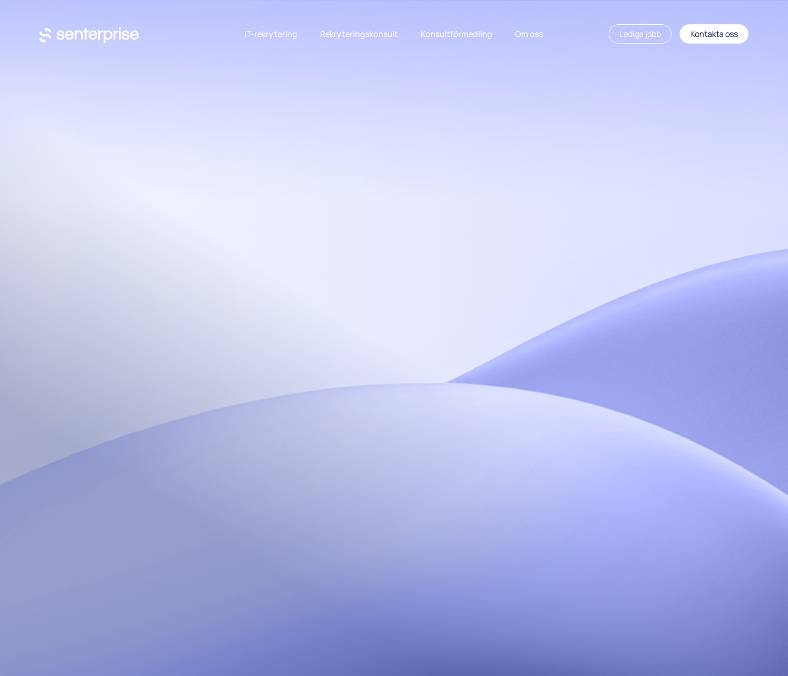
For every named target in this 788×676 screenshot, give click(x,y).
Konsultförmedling (456, 34)
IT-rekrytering (271, 34)
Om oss (529, 34)
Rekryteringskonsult (359, 34)
